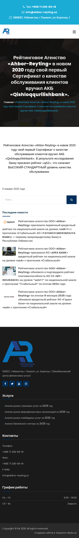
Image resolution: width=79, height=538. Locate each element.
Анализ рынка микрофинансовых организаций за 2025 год (37, 411)
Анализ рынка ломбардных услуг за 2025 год (30, 417)
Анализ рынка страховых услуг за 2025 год (28, 405)
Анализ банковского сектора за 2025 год (27, 423)
